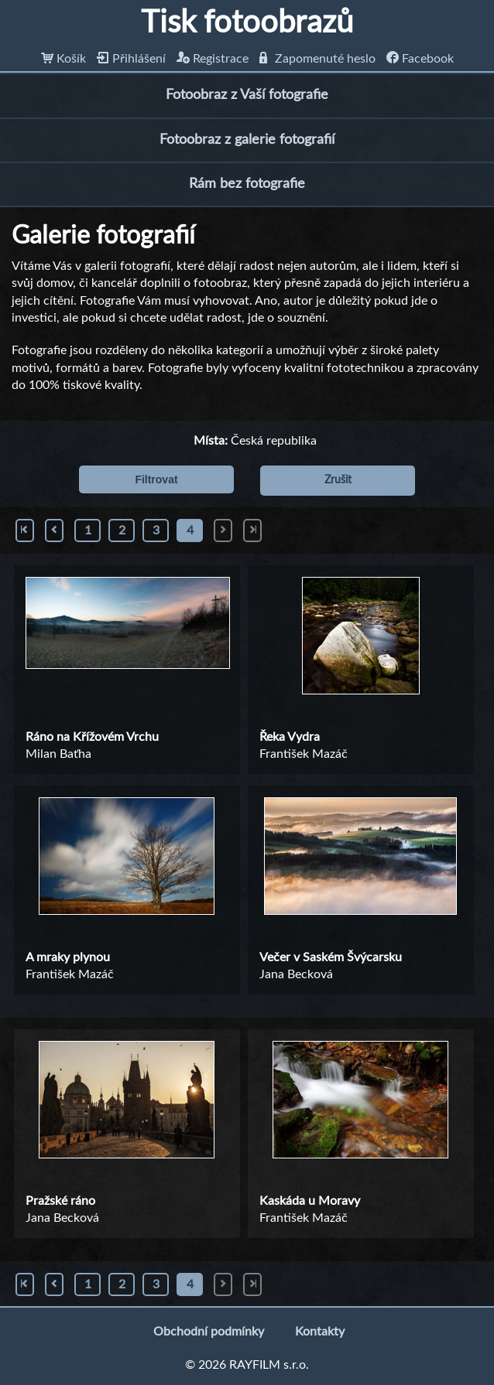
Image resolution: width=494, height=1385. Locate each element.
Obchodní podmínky (208, 1331)
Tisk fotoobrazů (247, 23)
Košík (63, 59)
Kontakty (320, 1331)
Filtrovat (156, 479)
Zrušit (338, 480)
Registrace (213, 59)
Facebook (420, 59)
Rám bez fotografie (247, 184)
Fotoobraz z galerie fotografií (247, 140)
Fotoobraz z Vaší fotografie (247, 95)
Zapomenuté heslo (317, 59)
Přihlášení (131, 59)
